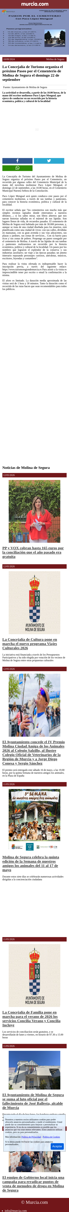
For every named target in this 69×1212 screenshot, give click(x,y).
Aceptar (57, 1146)
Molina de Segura (55, 59)
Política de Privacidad (31, 1137)
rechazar (25, 1142)
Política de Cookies (51, 1137)
